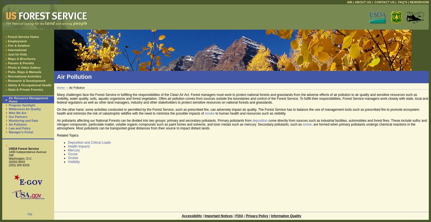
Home (61, 87)
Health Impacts (79, 146)
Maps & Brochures (21, 58)
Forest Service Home (23, 36)
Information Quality (286, 216)
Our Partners (18, 116)
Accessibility (192, 216)
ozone (307, 124)
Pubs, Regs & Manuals (25, 72)
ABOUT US (363, 2)
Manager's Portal (21, 132)
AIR (349, 2)
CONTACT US (384, 2)
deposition (259, 121)
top (30, 214)
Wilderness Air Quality (25, 109)
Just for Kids (17, 54)
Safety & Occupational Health (29, 85)
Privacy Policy (257, 216)
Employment (17, 41)
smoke (209, 113)
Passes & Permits (21, 63)
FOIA (239, 216)
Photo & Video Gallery (24, 67)
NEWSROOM (419, 2)
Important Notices (219, 216)
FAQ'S (402, 2)
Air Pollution (18, 124)
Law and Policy (20, 128)
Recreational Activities (24, 76)
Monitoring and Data (23, 120)
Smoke (73, 158)
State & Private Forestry (25, 89)
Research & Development (27, 80)
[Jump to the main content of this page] (30, 2)
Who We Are (17, 113)
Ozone (73, 154)
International (17, 50)
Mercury (74, 150)
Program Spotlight (22, 105)
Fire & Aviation (19, 45)
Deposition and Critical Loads (89, 143)
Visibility (74, 162)
